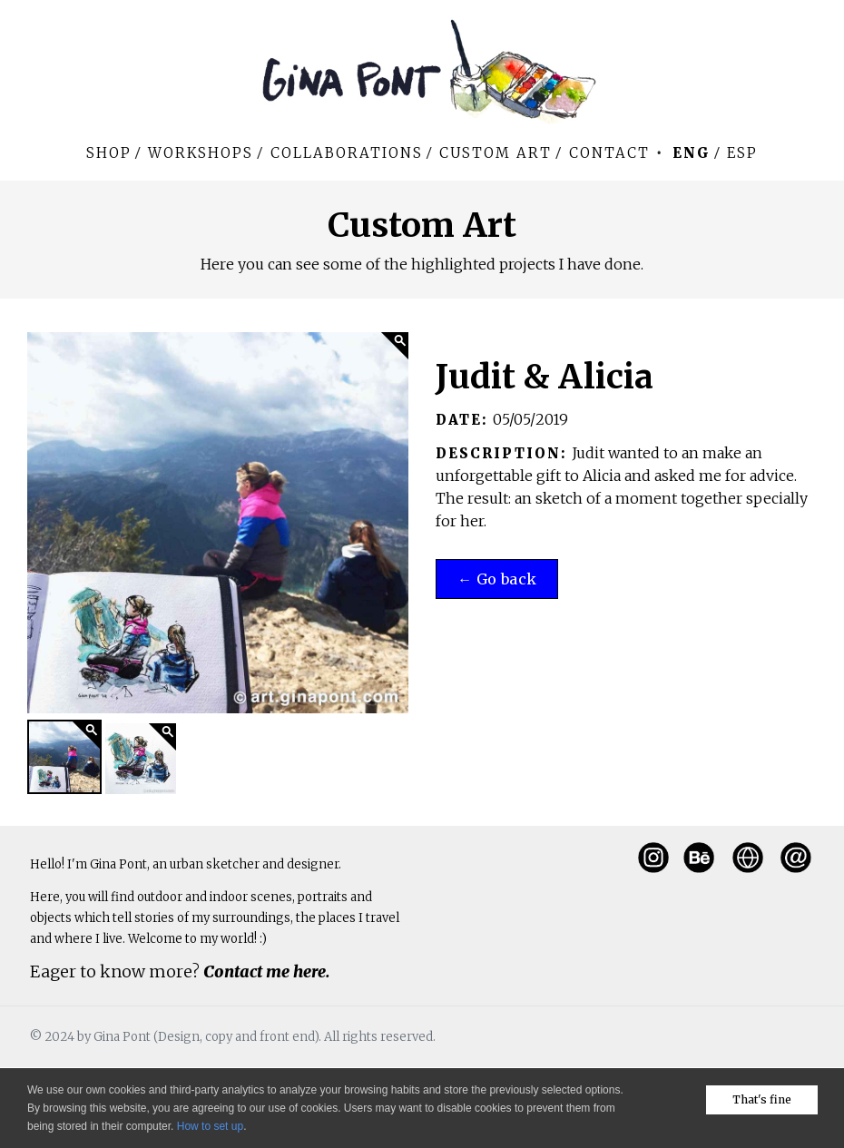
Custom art (495, 153)
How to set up (210, 1126)
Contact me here (264, 971)
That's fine (761, 1099)
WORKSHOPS (200, 153)
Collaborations (346, 153)
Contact (609, 153)
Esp (742, 153)
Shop (109, 153)
